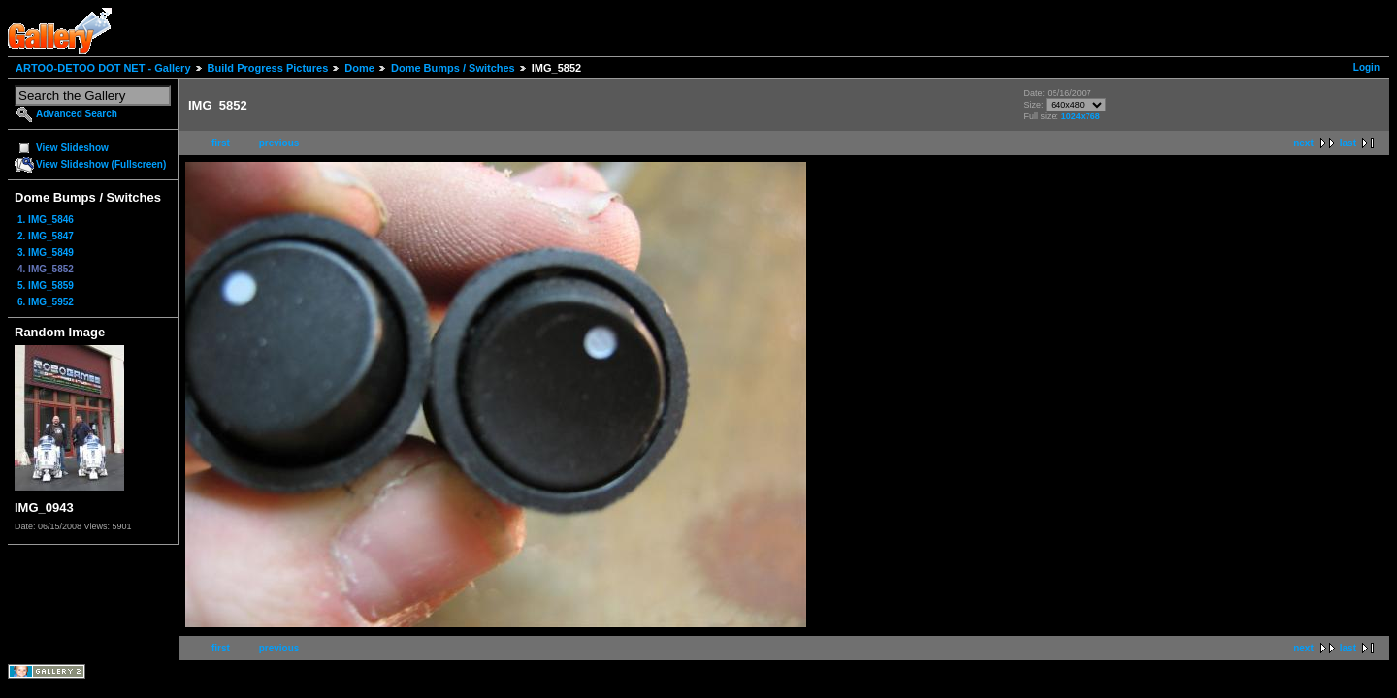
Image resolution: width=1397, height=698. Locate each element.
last (1348, 143)
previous (279, 143)
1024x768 (1080, 116)
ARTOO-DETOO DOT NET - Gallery (103, 68)
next (1303, 143)
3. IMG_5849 (45, 252)
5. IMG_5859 (45, 285)
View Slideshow (72, 148)
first (220, 143)
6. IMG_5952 (45, 302)
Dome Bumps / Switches (453, 68)
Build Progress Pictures (268, 68)
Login (1366, 67)
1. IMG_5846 (45, 219)
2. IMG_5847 (45, 236)
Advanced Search (76, 114)
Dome (359, 68)
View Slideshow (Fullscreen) (101, 164)
